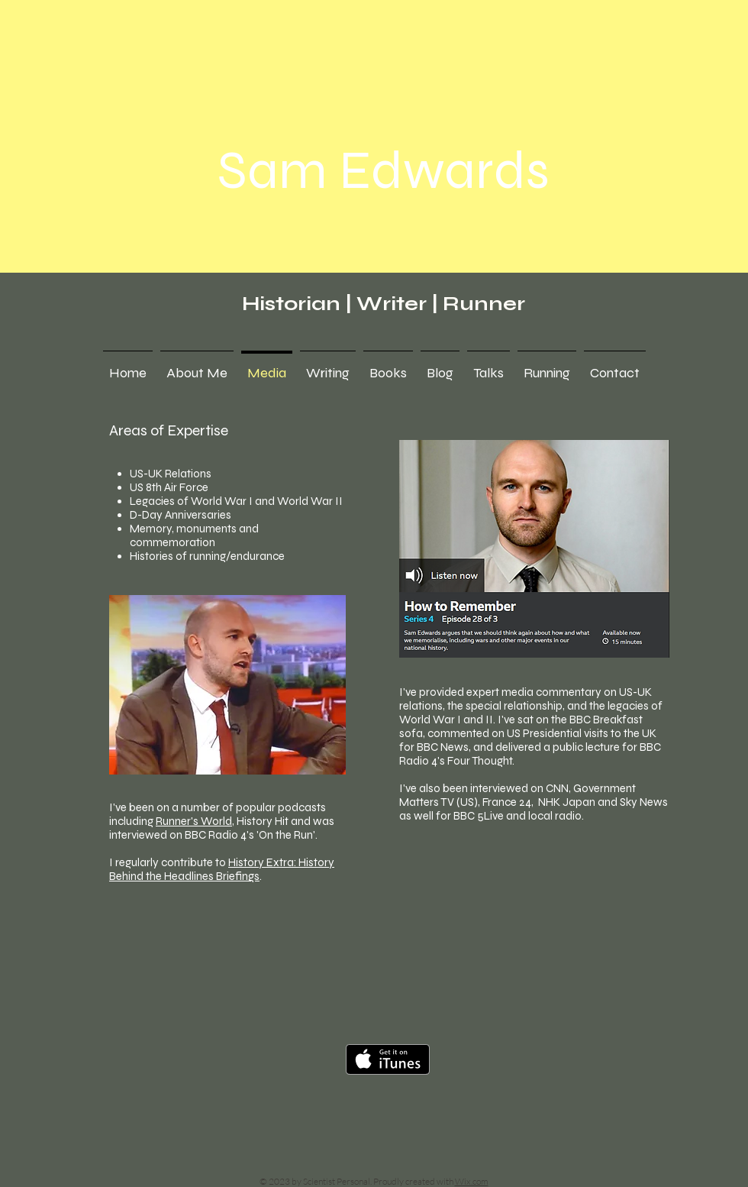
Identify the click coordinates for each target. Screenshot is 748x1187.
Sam (272, 170)
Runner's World (194, 821)
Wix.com (471, 1181)
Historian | (299, 303)
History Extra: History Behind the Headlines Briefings (221, 869)
